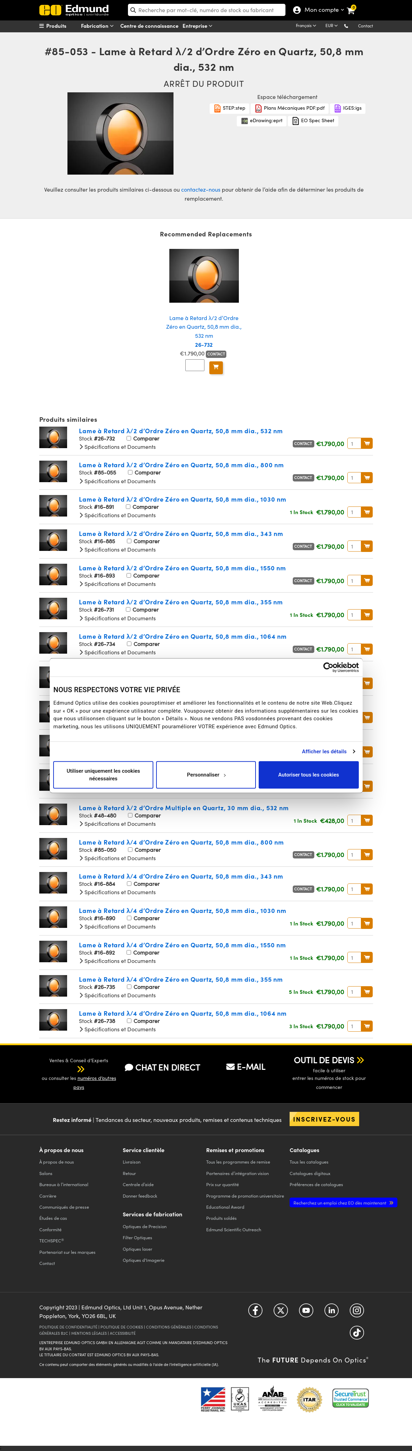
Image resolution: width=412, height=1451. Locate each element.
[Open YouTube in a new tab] (306, 1313)
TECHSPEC (51, 1241)
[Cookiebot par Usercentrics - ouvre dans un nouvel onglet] (328, 667)
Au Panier (367, 443)
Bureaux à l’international (63, 1184)
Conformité (50, 1229)
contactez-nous (200, 189)
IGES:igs (348, 108)
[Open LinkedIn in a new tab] (332, 1313)
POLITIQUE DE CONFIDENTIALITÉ (68, 1327)
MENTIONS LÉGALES (89, 1333)
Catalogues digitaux (310, 1173)
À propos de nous (56, 1162)
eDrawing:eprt (262, 121)
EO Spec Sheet (313, 121)
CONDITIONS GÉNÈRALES (168, 1327)
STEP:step (229, 108)
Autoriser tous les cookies (308, 775)
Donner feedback (140, 1196)
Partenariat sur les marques (67, 1252)
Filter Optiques (137, 1237)
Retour (129, 1173)
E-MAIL (245, 1066)
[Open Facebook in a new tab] (255, 1313)
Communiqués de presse (64, 1207)
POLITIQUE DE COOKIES (121, 1327)
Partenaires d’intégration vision (237, 1173)
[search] (206, 10)
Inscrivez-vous (324, 1118)
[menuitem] (65, 26)
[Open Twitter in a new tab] (281, 1313)
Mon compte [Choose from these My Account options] (321, 10)
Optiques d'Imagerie (143, 1260)
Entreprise (199, 26)
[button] (351, 25)
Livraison (131, 1162)
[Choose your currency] (333, 26)
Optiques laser (137, 1249)
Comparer (143, 438)
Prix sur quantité (222, 1184)
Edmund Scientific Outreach (233, 1229)
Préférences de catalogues (316, 1184)
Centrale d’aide (138, 1184)
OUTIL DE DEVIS (324, 1059)
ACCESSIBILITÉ (123, 1333)
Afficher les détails (324, 751)
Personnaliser (206, 775)
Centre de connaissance (149, 25)
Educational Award (225, 1207)
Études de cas (53, 1218)
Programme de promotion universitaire (245, 1196)
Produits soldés (221, 1218)
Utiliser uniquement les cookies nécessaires (103, 774)
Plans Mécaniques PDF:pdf (290, 108)
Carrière (47, 1196)
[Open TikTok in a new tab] (357, 1335)
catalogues (309, 1162)
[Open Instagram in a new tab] (357, 1313)
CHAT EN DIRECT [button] (162, 1067)
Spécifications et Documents (117, 446)
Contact (365, 25)
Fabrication (98, 26)
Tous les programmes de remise (238, 1162)
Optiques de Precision (145, 1226)
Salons (45, 1173)
